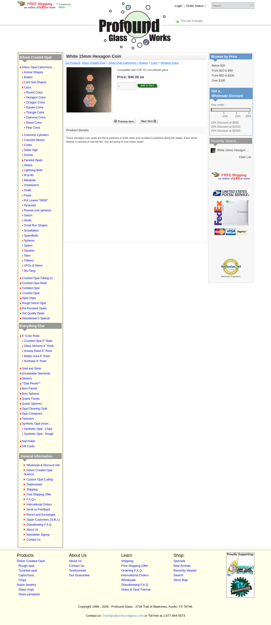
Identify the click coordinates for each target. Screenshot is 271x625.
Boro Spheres (30, 393)
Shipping (32, 489)
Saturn (28, 215)
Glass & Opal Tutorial (136, 589)
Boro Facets (29, 388)
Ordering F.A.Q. (132, 570)
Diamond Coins (36, 117)
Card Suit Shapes (35, 82)
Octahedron (31, 185)
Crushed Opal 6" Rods (38, 341)
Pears (27, 195)
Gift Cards (28, 446)
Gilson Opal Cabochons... (38, 67)
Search (178, 575)
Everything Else (32, 326)
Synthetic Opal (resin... (36, 423)
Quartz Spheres (32, 403)
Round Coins (34, 92)
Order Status (195, 6)
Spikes (28, 245)
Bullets (28, 77)
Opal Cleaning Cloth (34, 408)
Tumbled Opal (31, 288)
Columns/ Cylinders (36, 135)
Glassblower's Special (36, 318)
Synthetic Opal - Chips (38, 429)
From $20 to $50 (222, 70)
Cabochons (26, 575)
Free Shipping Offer (39, 494)
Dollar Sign (31, 150)
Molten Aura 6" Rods (37, 356)
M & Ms (29, 175)
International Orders (39, 504)
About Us (32, 529)
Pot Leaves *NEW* (36, 200)
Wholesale (128, 580)
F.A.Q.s (31, 499)
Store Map (181, 580)
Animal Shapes (33, 72)
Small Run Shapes (36, 225)
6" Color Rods (30, 336)
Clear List (245, 157)
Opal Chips (29, 298)
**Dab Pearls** (31, 383)
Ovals (27, 190)
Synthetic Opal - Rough (38, 434)
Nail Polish (28, 441)
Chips (22, 580)
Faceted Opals (33, 160)
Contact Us (34, 539)
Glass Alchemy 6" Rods (39, 346)
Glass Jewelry (26, 584)
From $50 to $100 (223, 75)
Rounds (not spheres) (37, 210)
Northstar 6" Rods (35, 361)
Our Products (73, 62)
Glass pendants (29, 594)
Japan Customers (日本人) (43, 519)
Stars (27, 255)
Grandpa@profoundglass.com (123, 615)
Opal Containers (32, 413)
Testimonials (34, 484)
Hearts (28, 165)
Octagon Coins (35, 102)
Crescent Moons (34, 140)
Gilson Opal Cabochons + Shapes (128, 62)
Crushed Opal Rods (34, 283)
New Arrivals (182, 565)
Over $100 (218, 80)
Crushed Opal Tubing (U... (38, 278)
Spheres (29, 240)
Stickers (27, 378)
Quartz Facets (31, 398)
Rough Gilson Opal (34, 303)
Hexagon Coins (36, 97)
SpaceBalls (31, 235)
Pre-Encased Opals (34, 308)
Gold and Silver (31, 368)
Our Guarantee (79, 575)
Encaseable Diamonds (36, 373)
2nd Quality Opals (33, 313)
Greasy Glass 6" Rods (38, 351)
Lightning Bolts (33, 170)
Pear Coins (33, 127)
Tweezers (28, 418)
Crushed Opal (30, 293)
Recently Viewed (185, 570)
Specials (179, 561)
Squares (29, 250)
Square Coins (34, 107)
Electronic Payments (230, 276)
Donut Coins (34, 122)
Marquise (30, 180)
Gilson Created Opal (36, 57)
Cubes (28, 145)
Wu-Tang (29, 270)
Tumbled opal (28, 570)
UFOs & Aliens (33, 265)
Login (178, 6)
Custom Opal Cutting (40, 479)
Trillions (29, 260)
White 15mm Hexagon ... (230, 150)
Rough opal (26, 565)
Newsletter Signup (38, 534)
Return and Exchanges (41, 514)
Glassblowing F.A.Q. (39, 524)
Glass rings (26, 589)
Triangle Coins (35, 112)
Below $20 (218, 65)
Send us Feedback (38, 509)
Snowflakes (31, 230)
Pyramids (30, 205)
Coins (27, 87)
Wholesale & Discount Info (43, 465)
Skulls (28, 220)
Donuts (28, 155)
